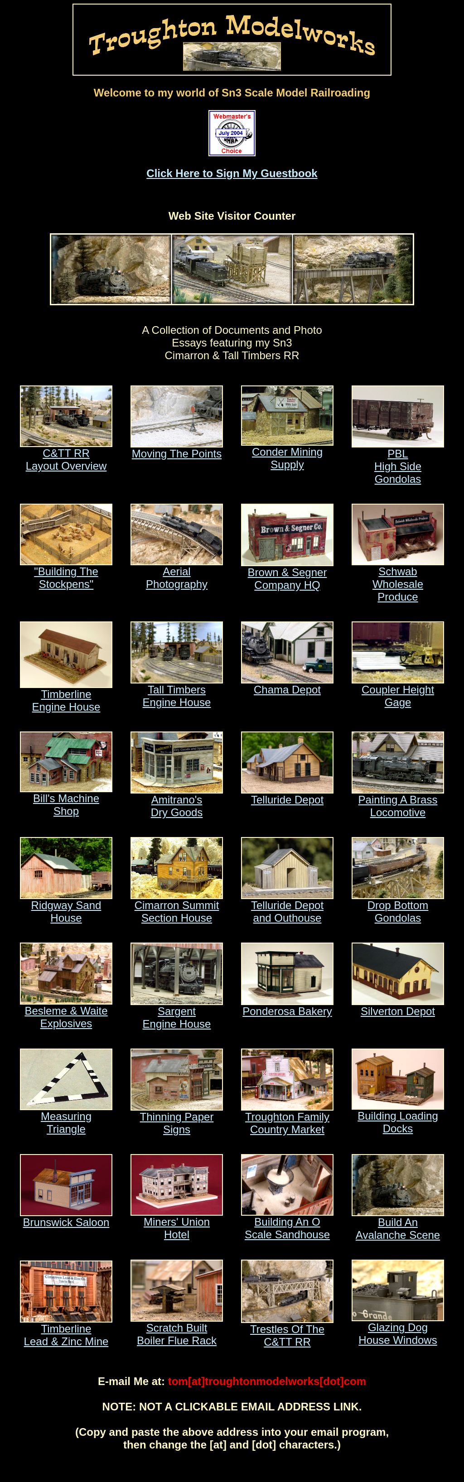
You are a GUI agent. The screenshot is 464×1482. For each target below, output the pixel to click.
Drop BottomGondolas (398, 906)
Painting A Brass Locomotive (398, 801)
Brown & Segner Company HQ (287, 573)
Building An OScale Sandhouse (287, 1223)
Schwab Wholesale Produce (398, 579)
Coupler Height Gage (398, 691)
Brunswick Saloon (66, 1217)
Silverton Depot (398, 1006)
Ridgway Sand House (66, 906)
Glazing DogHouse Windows (398, 1328)
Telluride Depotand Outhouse (287, 906)
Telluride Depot (287, 795)
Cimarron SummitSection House (176, 906)
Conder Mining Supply (287, 453)
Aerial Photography (176, 572)
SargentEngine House (176, 1012)
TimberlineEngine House (66, 695)
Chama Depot (287, 685)
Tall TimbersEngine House (176, 691)
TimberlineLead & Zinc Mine (66, 1330)
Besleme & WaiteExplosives (66, 1012)
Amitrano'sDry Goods (176, 801)
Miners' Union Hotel (176, 1223)
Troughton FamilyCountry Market (287, 1118)
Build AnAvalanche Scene (398, 1223)
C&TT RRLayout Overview (66, 454)
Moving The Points (176, 449)
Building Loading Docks (398, 1117)
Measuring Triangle (66, 1117)
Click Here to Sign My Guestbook (231, 173)
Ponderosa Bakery (287, 1006)
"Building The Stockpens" (66, 572)
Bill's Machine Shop (66, 799)
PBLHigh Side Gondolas (398, 461)
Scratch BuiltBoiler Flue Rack (176, 1329)
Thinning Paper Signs (176, 1118)
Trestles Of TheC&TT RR (287, 1330)
